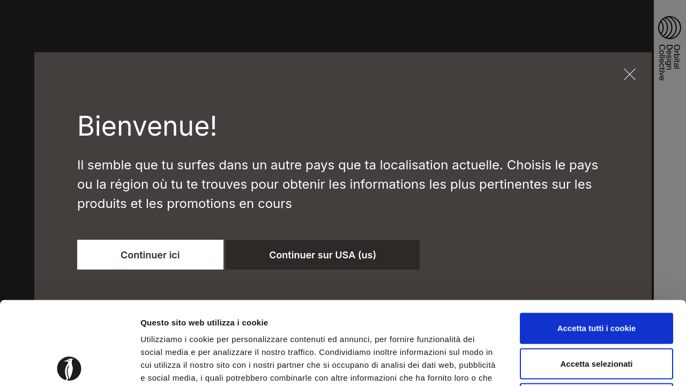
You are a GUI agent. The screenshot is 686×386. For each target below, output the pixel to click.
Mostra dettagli (564, 364)
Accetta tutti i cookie (596, 245)
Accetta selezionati (596, 280)
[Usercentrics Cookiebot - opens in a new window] (69, 365)
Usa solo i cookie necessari (596, 315)
